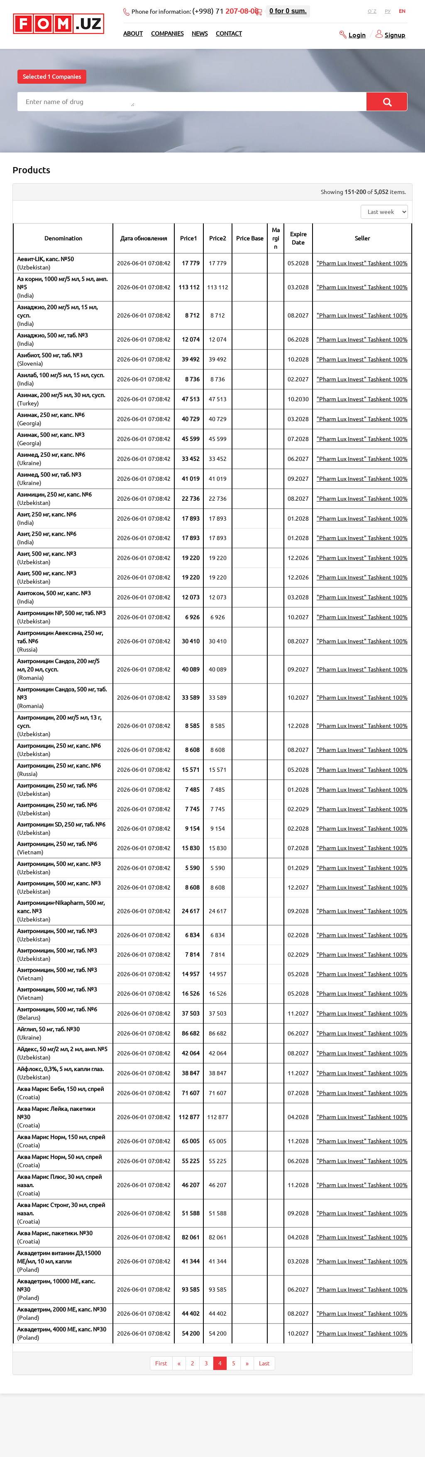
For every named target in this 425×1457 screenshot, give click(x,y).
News (200, 33)
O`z (372, 11)
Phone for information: (195, 11)
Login (357, 34)
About (133, 33)
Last (264, 1363)
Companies (167, 33)
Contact (229, 33)
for (288, 11)
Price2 (217, 238)
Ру (388, 11)
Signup (395, 34)
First (161, 1363)
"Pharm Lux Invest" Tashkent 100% (362, 263)
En (402, 11)
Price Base (250, 238)
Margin (276, 238)
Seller (362, 238)
